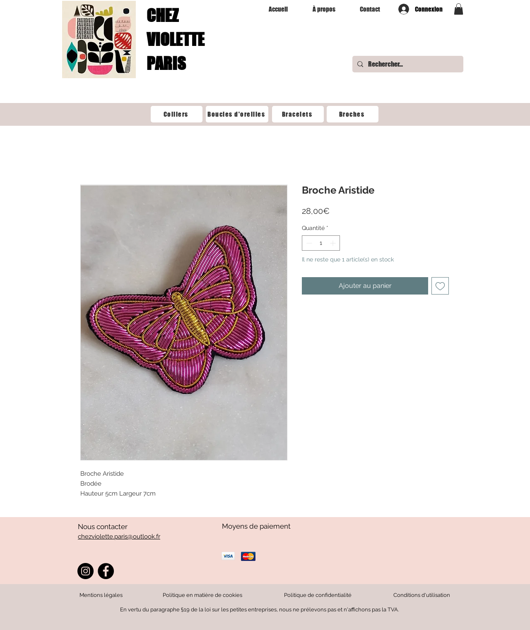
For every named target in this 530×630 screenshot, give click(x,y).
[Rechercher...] (407, 64)
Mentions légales (101, 595)
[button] (458, 8)
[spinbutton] (320, 243)
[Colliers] (176, 114)
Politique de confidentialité (318, 595)
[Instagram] (85, 571)
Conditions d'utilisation (421, 595)
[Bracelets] (298, 114)
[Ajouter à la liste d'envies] (440, 286)
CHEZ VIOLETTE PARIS (176, 39)
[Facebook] (106, 571)
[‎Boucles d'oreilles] (237, 114)
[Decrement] (308, 243)
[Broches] (352, 114)
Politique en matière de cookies (203, 595)
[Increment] (333, 243)
